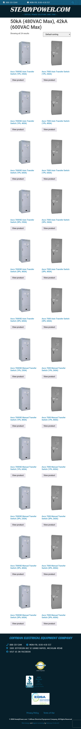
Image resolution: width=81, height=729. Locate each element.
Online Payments (40, 670)
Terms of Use (49, 713)
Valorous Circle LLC (52, 723)
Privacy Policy (33, 713)
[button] (73, 3)
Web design (26, 723)
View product (18, 80)
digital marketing (38, 723)
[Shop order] (57, 34)
